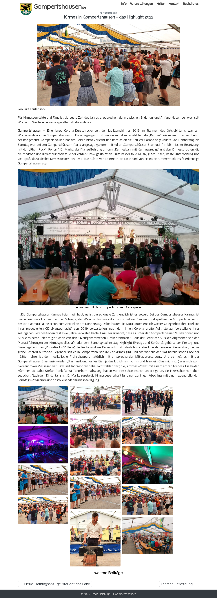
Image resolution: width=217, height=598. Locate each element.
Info (123, 3)
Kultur (160, 3)
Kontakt (173, 3)
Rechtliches (190, 3)
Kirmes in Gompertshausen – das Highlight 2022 (108, 17)
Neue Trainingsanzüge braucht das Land (55, 584)
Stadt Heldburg (100, 594)
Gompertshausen (125, 594)
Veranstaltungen (141, 3)
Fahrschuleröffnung (179, 584)
